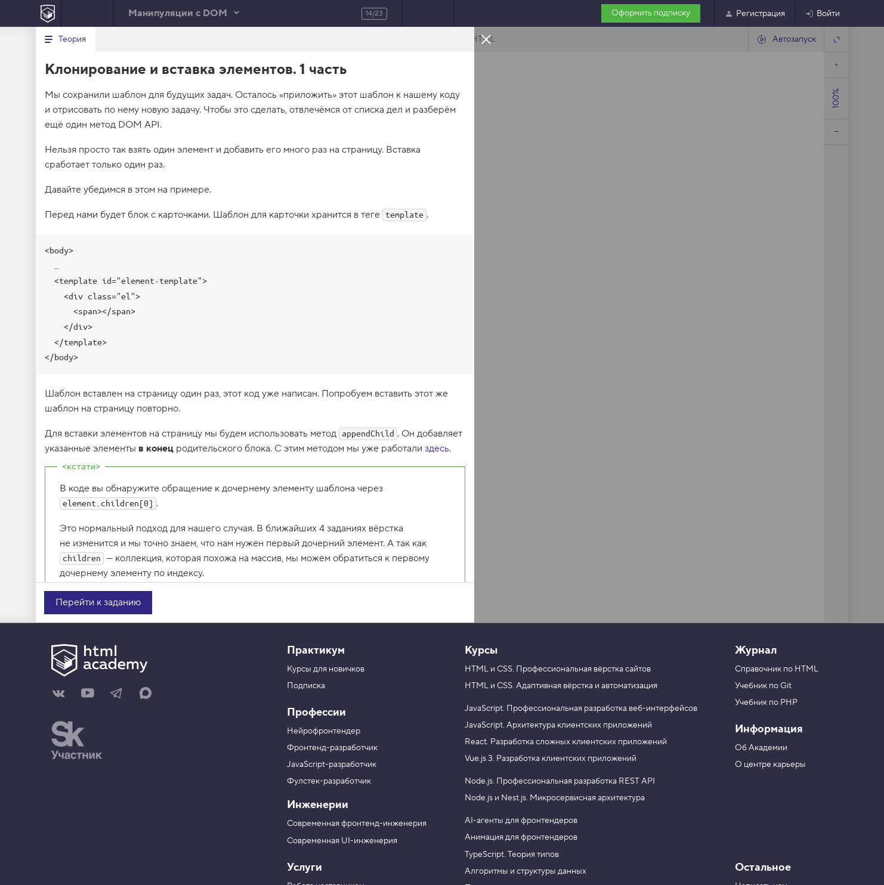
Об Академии (761, 747)
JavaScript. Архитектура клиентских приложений (558, 725)
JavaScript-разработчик (331, 764)
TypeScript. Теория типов (512, 854)
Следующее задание (428, 13)
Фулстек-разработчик (329, 781)
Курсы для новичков (325, 669)
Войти (822, 13)
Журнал (756, 650)
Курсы (481, 650)
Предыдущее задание (87, 13)
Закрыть (486, 39)
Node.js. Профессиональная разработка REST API (560, 781)
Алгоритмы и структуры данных (525, 871)
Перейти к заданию (98, 602)
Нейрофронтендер (323, 731)
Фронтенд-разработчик (332, 747)
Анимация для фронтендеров (521, 837)
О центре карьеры (770, 764)
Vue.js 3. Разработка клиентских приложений (550, 758)
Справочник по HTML (776, 669)
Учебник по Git (763, 685)
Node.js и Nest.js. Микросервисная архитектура (555, 798)
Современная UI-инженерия (342, 841)
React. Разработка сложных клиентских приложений (566, 742)
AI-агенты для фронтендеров (521, 820)
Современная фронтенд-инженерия (356, 823)
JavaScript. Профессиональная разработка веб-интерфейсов (581, 708)
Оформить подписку (650, 13)
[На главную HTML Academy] (48, 13)
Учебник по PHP (766, 702)
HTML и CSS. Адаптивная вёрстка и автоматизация (561, 685)
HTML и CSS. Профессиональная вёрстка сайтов (558, 669)
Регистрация (754, 13)
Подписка (306, 685)
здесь (437, 448)
